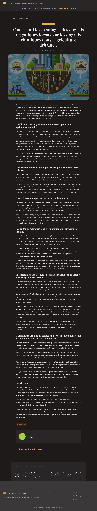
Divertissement (45, 8)
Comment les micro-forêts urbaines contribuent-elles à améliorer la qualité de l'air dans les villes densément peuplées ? (29, 475)
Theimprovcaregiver (14, 493)
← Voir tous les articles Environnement (29, 449)
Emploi (54, 8)
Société (73, 8)
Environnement (64, 8)
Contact (75, 499)
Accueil (23, 8)
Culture (36, 8)
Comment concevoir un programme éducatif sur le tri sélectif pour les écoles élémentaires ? (66, 475)
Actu (29, 8)
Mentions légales (78, 496)
